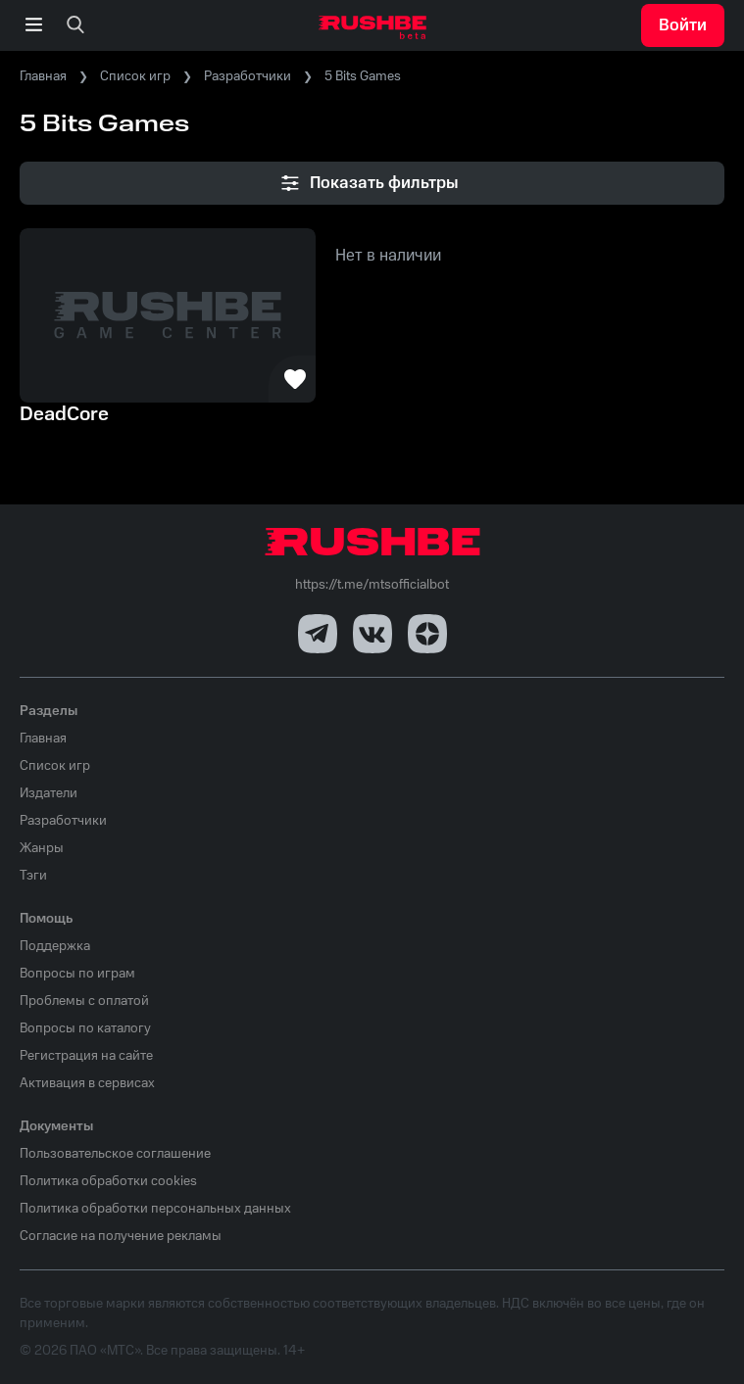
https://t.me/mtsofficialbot (372, 585)
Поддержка (55, 946)
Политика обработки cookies (108, 1181)
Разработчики (247, 76)
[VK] (372, 633)
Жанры (42, 848)
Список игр (135, 76)
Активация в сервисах (87, 1083)
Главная (43, 76)
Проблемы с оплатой (84, 1001)
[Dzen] (427, 633)
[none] (75, 25)
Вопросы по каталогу (85, 1028)
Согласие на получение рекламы (121, 1236)
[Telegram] (317, 633)
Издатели (48, 793)
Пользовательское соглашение (115, 1154)
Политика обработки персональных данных (155, 1208)
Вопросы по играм (77, 973)
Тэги (33, 875)
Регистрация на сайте (86, 1056)
